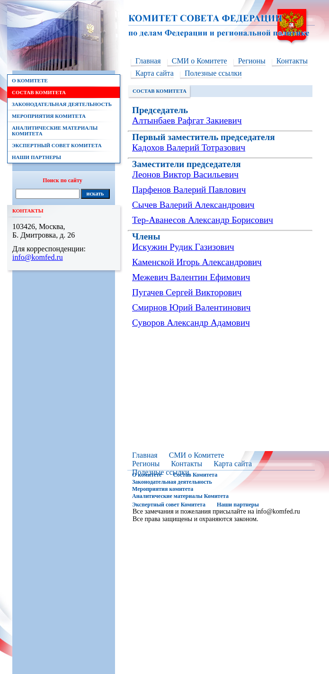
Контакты (292, 61)
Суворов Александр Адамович (191, 323)
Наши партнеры (238, 504)
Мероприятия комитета (162, 489)
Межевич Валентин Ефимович (191, 277)
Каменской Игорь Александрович (197, 262)
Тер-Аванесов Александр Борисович (202, 220)
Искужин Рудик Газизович (183, 247)
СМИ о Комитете (199, 61)
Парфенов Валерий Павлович (189, 190)
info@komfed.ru (278, 511)
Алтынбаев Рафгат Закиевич (187, 120)
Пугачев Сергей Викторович (186, 292)
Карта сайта (154, 73)
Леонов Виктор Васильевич (185, 174)
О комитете (146, 474)
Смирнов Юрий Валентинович (191, 307)
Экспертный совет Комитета (168, 504)
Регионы (252, 61)
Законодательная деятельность (172, 482)
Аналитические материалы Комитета (180, 496)
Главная (148, 61)
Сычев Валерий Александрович (193, 205)
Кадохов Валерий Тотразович (188, 147)
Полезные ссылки (213, 73)
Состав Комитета (195, 474)
